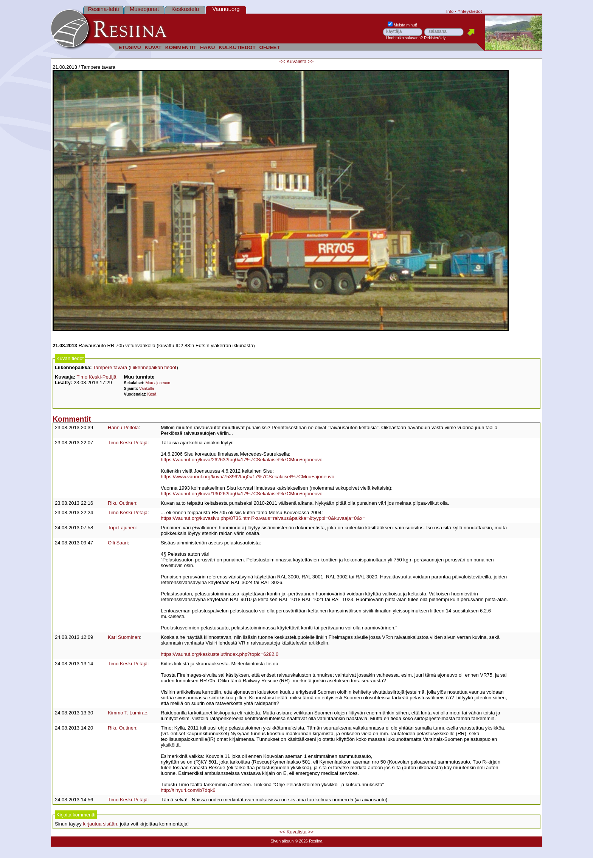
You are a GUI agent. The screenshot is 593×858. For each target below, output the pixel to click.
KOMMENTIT (181, 47)
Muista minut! (402, 25)
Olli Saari (118, 543)
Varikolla (146, 388)
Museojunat (144, 9)
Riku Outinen (122, 503)
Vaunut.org (226, 9)
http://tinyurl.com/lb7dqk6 (188, 790)
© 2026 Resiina (308, 841)
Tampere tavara (110, 367)
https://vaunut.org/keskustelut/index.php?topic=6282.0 (219, 654)
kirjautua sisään (100, 824)
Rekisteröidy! (435, 38)
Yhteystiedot (470, 11)
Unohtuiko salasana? (404, 38)
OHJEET (269, 47)
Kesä (152, 394)
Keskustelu (185, 9)
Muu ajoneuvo (158, 383)
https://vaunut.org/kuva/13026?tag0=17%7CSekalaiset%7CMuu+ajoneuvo (242, 493)
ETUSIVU (129, 47)
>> (311, 61)
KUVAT (152, 47)
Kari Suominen (124, 637)
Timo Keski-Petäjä (96, 377)
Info (450, 11)
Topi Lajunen (122, 527)
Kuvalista (297, 61)
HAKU (207, 47)
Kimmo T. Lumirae (127, 713)
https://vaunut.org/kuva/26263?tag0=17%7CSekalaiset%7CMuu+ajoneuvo (242, 459)
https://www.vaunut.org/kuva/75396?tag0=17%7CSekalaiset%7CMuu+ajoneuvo (247, 476)
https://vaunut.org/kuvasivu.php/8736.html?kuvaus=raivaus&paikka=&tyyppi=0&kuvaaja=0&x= (263, 518)
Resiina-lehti (103, 9)
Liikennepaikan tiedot (153, 367)
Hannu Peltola (123, 427)
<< (282, 61)
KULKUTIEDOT (237, 47)
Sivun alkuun (281, 841)
